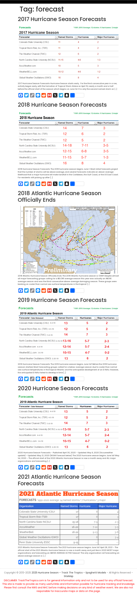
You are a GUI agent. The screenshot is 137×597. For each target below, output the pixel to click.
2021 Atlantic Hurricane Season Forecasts (59, 480)
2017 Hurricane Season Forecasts (62, 19)
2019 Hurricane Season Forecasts (62, 300)
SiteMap (68, 576)
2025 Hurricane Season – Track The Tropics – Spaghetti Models (69, 572)
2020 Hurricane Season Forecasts (63, 388)
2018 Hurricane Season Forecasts (62, 104)
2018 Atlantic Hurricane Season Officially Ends (59, 196)
